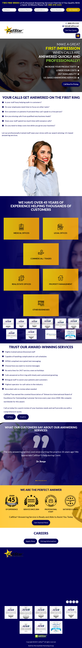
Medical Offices (50, 555)
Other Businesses (51, 574)
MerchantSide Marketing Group (44, 646)
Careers (8, 602)
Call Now (9, 417)
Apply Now (30, 541)
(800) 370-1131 (73, 23)
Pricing (8, 590)
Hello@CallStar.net (71, 26)
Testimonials (10, 594)
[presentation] (61, 16)
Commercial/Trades (51, 563)
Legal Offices (49, 559)
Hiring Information (48, 541)
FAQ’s (8, 587)
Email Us (23, 417)
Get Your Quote (71, 30)
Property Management (52, 570)
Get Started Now (41, 522)
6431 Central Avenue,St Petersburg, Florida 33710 (54, 595)
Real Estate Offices (51, 567)
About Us (9, 598)
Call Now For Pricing (71, 84)
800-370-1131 (55, 5)
